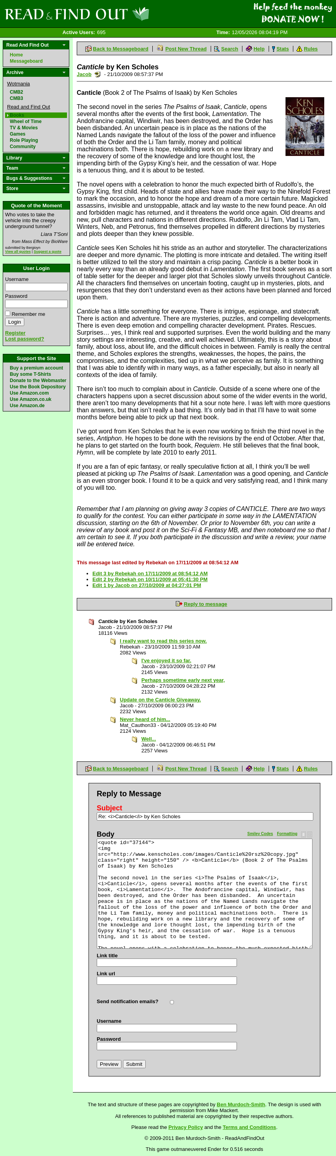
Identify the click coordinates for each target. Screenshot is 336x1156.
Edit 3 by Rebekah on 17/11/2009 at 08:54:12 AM (150, 573)
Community (23, 146)
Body (105, 834)
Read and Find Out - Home (117, 13)
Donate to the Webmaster (38, 380)
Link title (107, 956)
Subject (109, 808)
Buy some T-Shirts (30, 374)
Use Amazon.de (27, 405)
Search (229, 49)
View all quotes (18, 252)
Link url (106, 974)
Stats (282, 49)
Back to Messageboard (120, 49)
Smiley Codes (260, 834)
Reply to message (206, 604)
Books (17, 115)
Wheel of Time (26, 121)
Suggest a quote (47, 252)
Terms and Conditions (249, 1127)
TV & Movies (24, 127)
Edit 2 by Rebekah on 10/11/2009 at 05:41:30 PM (150, 579)
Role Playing (24, 140)
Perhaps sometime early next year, (183, 680)
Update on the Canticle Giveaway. (160, 700)
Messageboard (26, 61)
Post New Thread (185, 49)
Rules (311, 49)
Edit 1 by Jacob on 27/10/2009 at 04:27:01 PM (146, 585)
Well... (148, 739)
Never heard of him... (145, 719)
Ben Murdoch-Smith (241, 1104)
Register (15, 333)
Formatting (287, 834)
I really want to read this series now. (163, 641)
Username (17, 279)
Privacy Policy (185, 1127)
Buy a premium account (36, 368)
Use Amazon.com (29, 393)
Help (258, 49)
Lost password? (24, 339)
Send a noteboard (98, 74)
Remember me (28, 314)
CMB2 (16, 92)
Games (17, 134)
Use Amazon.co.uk (30, 399)
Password (16, 296)
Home (16, 55)
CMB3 (16, 98)
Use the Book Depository (38, 387)
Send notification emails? (127, 1001)
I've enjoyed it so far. (166, 660)
